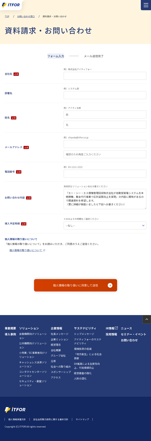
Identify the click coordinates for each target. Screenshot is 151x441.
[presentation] (76, 268)
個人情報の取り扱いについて (27, 250)
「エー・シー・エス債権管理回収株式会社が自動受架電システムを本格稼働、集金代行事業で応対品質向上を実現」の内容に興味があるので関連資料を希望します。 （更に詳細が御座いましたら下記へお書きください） (105, 199)
